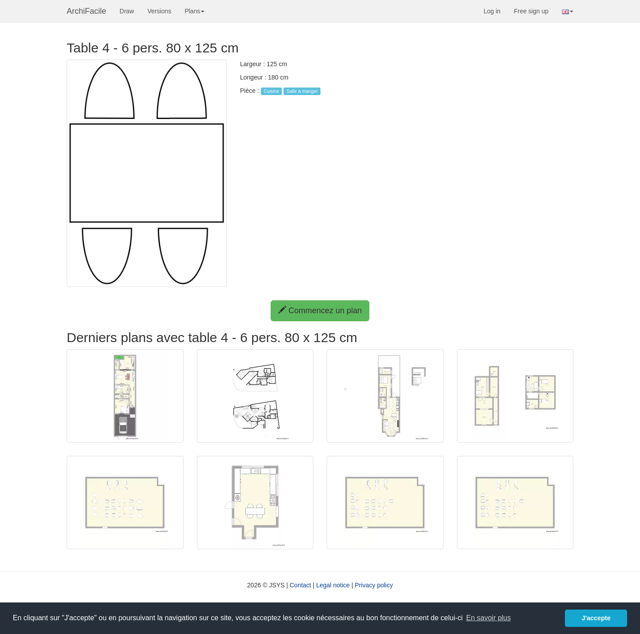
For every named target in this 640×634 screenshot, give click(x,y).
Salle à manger (302, 91)
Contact (300, 585)
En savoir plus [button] (488, 618)
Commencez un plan (320, 310)
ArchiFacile (86, 11)
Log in (492, 11)
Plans (194, 11)
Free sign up (531, 11)
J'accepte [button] (596, 618)
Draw (127, 11)
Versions (160, 11)
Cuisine (271, 91)
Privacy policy (374, 585)
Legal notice (333, 585)
